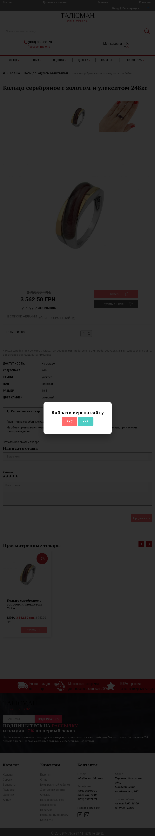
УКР (86, 421)
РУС (69, 421)
